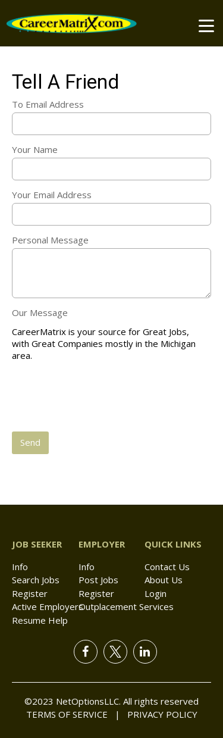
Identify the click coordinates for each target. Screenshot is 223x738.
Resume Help (40, 620)
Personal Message (50, 240)
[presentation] (102, 397)
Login (156, 593)
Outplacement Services (126, 606)
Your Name (35, 149)
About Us (164, 580)
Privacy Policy (158, 714)
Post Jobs (98, 580)
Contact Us (167, 567)
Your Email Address (52, 195)
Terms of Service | (73, 714)
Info (20, 567)
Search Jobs (35, 580)
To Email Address (48, 104)
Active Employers (47, 606)
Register (30, 593)
